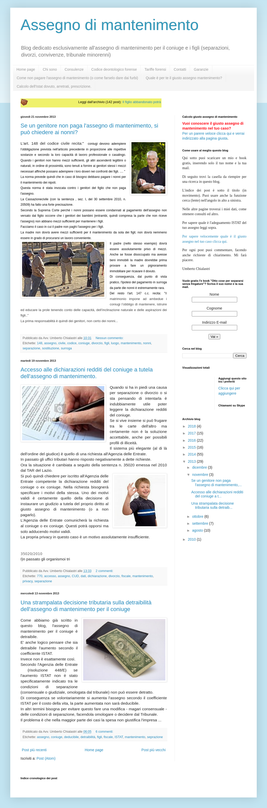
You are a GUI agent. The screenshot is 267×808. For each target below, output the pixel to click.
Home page (25, 69)
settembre (200, 523)
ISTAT (119, 737)
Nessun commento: (109, 338)
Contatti (180, 69)
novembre (200, 475)
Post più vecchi (153, 750)
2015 (192, 447)
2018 (192, 426)
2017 (192, 433)
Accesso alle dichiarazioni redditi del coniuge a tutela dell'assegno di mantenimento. (87, 372)
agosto (198, 530)
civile (61, 343)
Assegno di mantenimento (110, 24)
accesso (50, 576)
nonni (147, 343)
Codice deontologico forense (114, 69)
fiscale (126, 576)
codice (72, 343)
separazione (31, 348)
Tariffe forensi (155, 69)
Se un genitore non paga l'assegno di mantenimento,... (216, 482)
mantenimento (131, 343)
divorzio (96, 343)
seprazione (155, 737)
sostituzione (50, 348)
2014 (192, 454)
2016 (192, 440)
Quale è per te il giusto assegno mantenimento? (184, 78)
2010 (192, 539)
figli (106, 343)
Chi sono (50, 69)
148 (39, 343)
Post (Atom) (45, 758)
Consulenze (74, 69)
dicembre (200, 467)
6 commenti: (104, 731)
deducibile (71, 737)
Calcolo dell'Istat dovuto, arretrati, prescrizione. (54, 86)
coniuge (84, 343)
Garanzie (201, 69)
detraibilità (87, 737)
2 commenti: (104, 571)
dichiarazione (97, 576)
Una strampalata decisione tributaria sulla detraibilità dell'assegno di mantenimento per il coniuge (86, 605)
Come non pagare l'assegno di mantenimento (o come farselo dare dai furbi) (77, 78)
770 (39, 576)
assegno (50, 343)
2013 (192, 461)
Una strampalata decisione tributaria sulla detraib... (212, 505)
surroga (66, 348)
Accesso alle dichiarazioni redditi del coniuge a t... (217, 494)
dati (83, 576)
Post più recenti (34, 750)
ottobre (198, 516)
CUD (75, 576)
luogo (115, 343)
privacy (28, 581)
